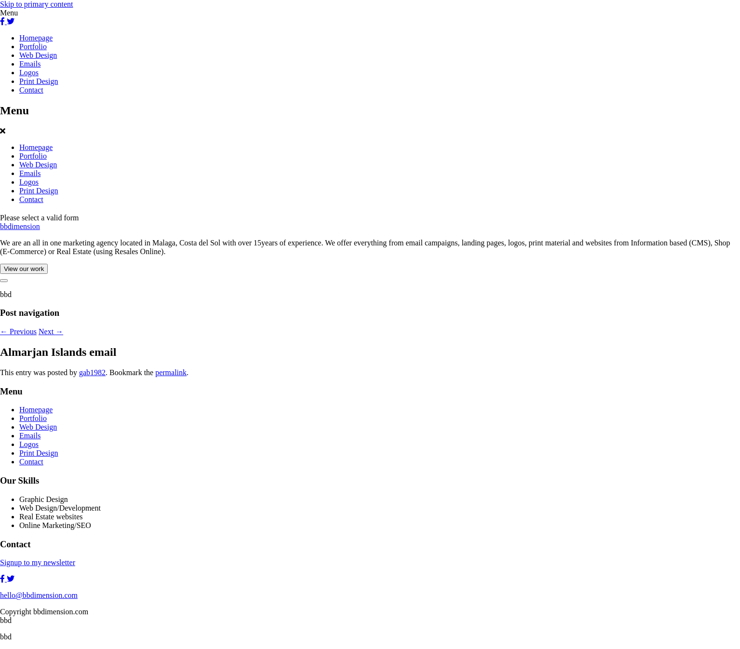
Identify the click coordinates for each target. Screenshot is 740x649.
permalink (171, 372)
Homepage (36, 38)
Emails (29, 64)
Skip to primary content (36, 4)
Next (51, 331)
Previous (18, 331)
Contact (31, 90)
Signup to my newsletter (37, 562)
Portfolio (33, 46)
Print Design (38, 81)
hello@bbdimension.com (39, 595)
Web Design (38, 55)
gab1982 (92, 372)
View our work (24, 268)
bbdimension (20, 226)
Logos (29, 72)
